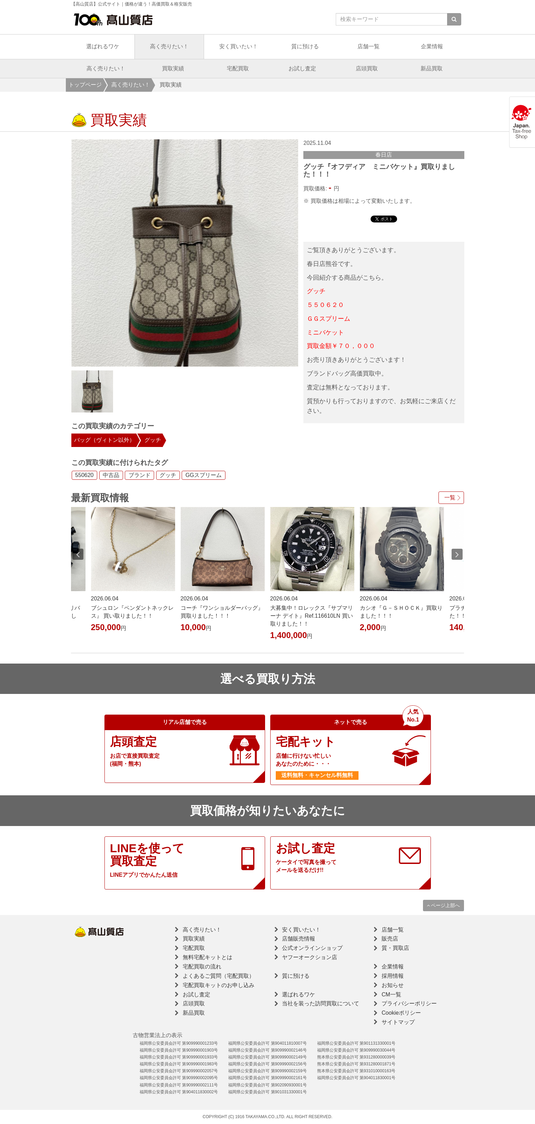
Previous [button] (77, 554)
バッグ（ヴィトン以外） (104, 440)
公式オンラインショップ (312, 948)
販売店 (390, 939)
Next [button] (457, 554)
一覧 (449, 497)
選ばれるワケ (102, 46)
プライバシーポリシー (409, 1003)
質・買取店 (395, 948)
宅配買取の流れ (202, 966)
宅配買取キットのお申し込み (218, 985)
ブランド (140, 475)
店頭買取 (367, 68)
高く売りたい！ (169, 46)
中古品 (111, 475)
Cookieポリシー (401, 1013)
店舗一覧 (368, 46)
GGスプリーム (203, 475)
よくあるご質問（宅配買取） (218, 976)
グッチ (152, 440)
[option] (185, 253)
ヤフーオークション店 (309, 957)
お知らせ (393, 985)
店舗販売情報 (298, 939)
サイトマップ (398, 1022)
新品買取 (432, 68)
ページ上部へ (443, 905)
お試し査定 (302, 68)
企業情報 (432, 46)
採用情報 (393, 976)
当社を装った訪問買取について (320, 1003)
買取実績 (173, 68)
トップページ (85, 85)
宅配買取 (238, 68)
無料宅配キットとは (207, 957)
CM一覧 (391, 994)
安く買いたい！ (238, 46)
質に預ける (305, 46)
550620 (84, 475)
